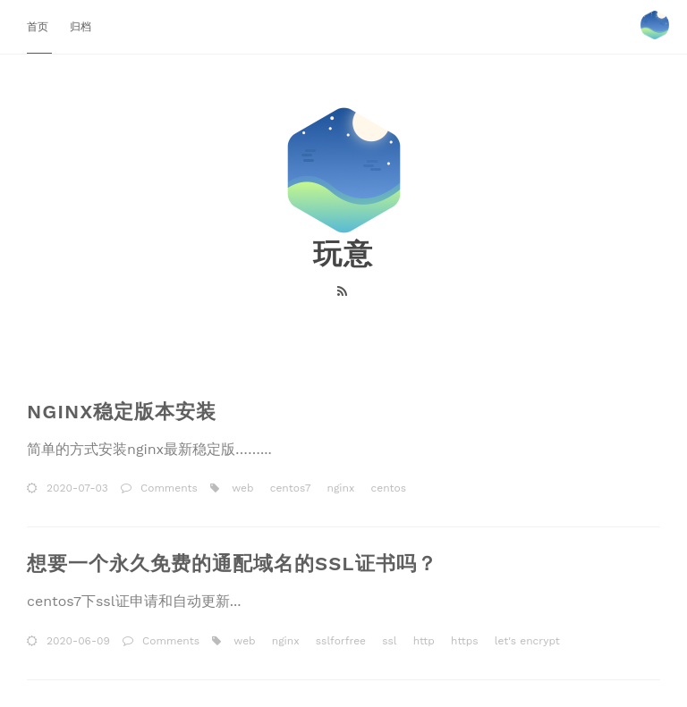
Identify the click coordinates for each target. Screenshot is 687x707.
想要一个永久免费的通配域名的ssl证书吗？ (232, 563)
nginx (338, 488)
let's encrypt (525, 641)
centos (386, 488)
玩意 (343, 254)
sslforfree (339, 641)
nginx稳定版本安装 (121, 411)
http (422, 641)
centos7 (289, 488)
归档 (80, 27)
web (240, 488)
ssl (387, 641)
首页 (39, 27)
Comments (169, 488)
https (463, 641)
